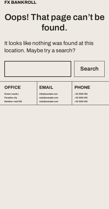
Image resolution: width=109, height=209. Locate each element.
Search (89, 69)
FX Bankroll (20, 2)
